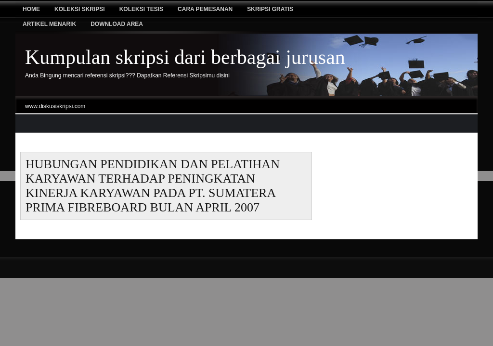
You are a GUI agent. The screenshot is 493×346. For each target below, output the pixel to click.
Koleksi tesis (141, 9)
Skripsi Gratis (270, 9)
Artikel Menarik (49, 24)
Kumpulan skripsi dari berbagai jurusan (185, 57)
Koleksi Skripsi (79, 9)
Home (31, 9)
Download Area (117, 24)
